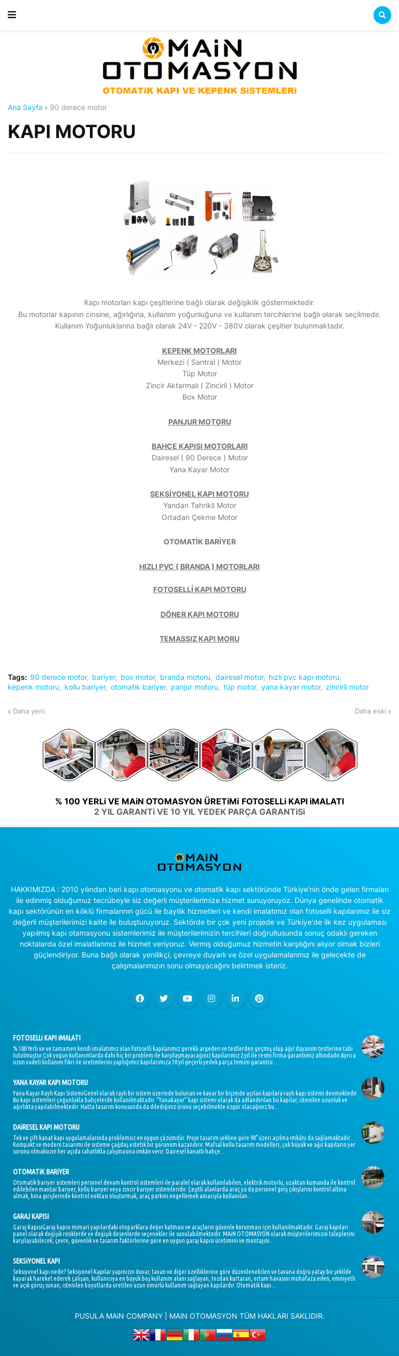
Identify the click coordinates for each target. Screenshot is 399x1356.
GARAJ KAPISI (31, 1216)
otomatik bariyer (138, 687)
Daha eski (370, 711)
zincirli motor (347, 687)
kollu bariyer (84, 687)
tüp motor (239, 687)
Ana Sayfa (25, 107)
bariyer (103, 677)
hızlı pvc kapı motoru (304, 677)
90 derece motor (78, 107)
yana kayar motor (291, 687)
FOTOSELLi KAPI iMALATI (47, 1038)
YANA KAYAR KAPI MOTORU (50, 1082)
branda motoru (185, 677)
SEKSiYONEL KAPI (36, 1261)
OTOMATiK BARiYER (41, 1172)
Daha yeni (29, 711)
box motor (138, 677)
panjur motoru (194, 687)
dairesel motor (239, 677)
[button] (12, 15)
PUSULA (89, 1315)
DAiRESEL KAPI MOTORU (46, 1127)
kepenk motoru (33, 687)
